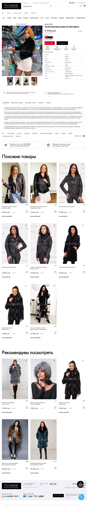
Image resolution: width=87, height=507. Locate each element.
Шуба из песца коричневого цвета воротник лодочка (10, 464)
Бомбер (70, 133)
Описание (6, 102)
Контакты (26, 13)
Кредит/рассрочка (48, 32)
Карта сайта (68, 496)
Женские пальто (34, 18)
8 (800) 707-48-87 (53, 94)
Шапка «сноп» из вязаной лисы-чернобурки (37, 403)
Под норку (18, 136)
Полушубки (54, 18)
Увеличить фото (22, 24)
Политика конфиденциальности (30, 487)
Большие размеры (80, 18)
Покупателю (33, 13)
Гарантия (9, 13)
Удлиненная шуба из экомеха (67, 267)
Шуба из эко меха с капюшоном (7, 328)
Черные (56, 133)
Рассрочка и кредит (17, 102)
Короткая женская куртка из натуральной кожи (38, 207)
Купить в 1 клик (49, 43)
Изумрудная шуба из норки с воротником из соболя (38, 464)
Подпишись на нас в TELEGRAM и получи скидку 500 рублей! (20, 145)
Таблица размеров (49, 39)
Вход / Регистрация (81, 3)
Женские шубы (11, 133)
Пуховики (61, 18)
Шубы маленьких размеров (46, 133)
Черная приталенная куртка (67, 206)
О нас (3, 13)
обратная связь (58, 495)
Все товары (34, 133)
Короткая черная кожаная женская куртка (9, 207)
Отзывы (48, 102)
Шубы (14, 18)
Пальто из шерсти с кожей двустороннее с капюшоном (38, 328)
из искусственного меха (8, 136)
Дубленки (25, 18)
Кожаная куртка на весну (9, 267)
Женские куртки (70, 18)
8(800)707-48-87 (78, 484)
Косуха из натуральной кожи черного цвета (38, 268)
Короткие (64, 133)
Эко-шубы (19, 133)
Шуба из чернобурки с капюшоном (8, 403)
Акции (42, 18)
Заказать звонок (27, 6)
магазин (22, 92)
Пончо (47, 18)
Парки (19, 18)
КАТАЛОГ (9, 18)
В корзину (62, 43)
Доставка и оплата (17, 13)
